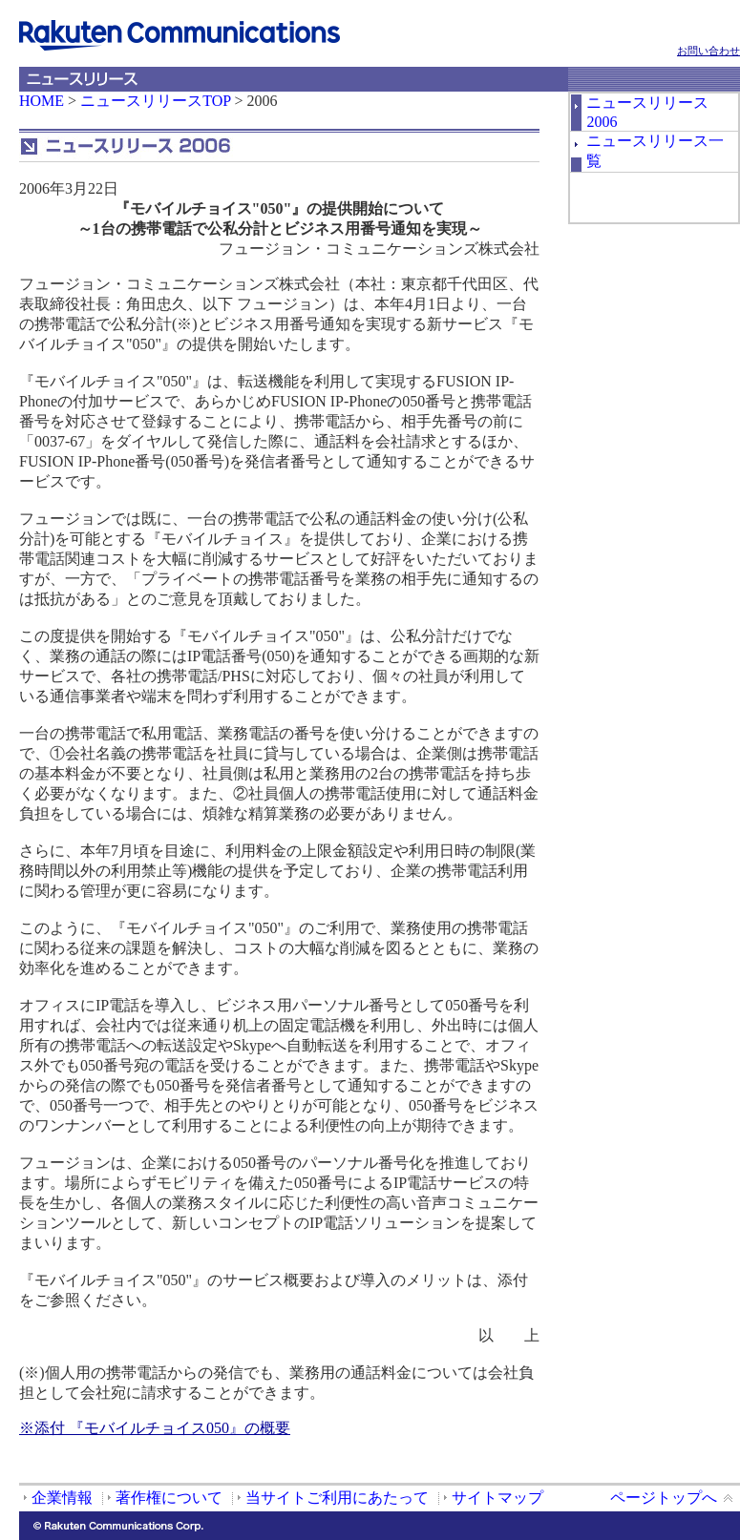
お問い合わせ (708, 50)
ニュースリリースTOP (155, 101)
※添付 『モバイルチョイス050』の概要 (154, 1428)
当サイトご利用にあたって (337, 1497)
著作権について (169, 1497)
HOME (41, 101)
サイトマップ (497, 1497)
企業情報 (62, 1497)
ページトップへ (663, 1497)
